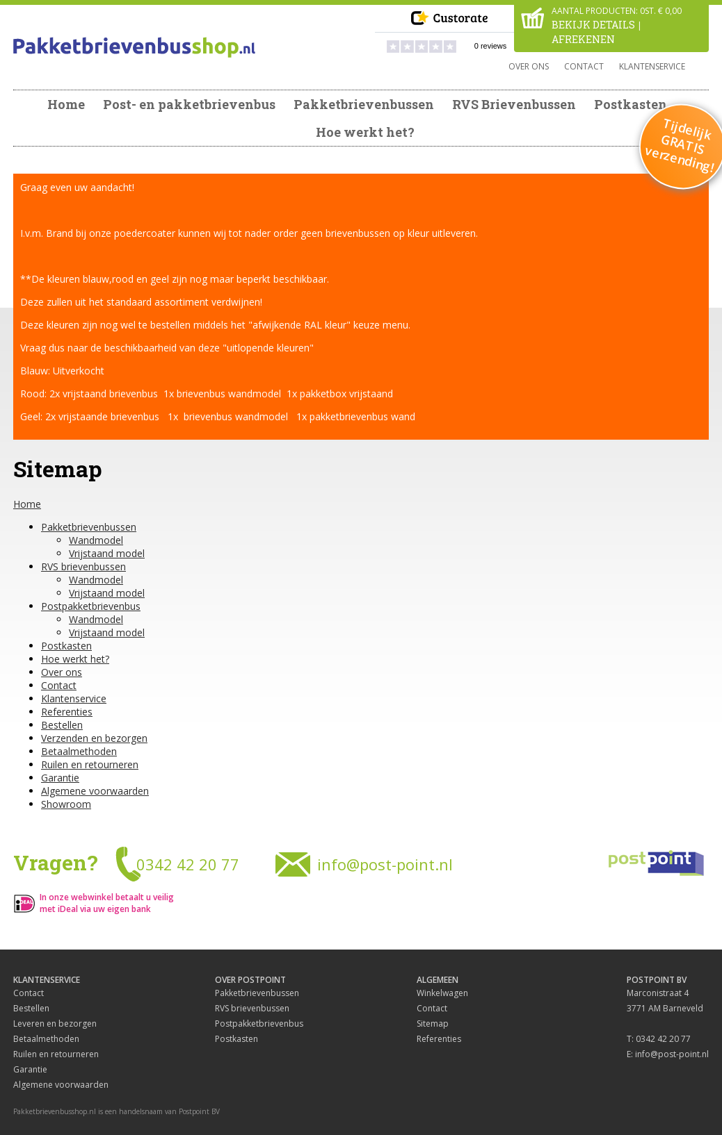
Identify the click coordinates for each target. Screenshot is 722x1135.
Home (66, 104)
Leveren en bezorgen (55, 1023)
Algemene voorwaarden (95, 790)
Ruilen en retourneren (89, 764)
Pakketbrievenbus (134, 47)
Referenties (67, 711)
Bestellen (62, 724)
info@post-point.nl (385, 864)
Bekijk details (593, 24)
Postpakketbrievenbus (91, 606)
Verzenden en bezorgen (94, 738)
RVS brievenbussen (83, 566)
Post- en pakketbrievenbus (189, 104)
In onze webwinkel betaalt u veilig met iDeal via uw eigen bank (107, 903)
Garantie (60, 777)
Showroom (66, 804)
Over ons (528, 66)
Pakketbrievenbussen (364, 104)
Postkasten (630, 104)
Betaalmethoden (79, 751)
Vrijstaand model (107, 553)
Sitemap (433, 1023)
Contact (584, 66)
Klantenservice (652, 66)
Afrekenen (583, 39)
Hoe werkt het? (365, 132)
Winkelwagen (442, 993)
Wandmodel (96, 540)
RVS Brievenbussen (514, 104)
